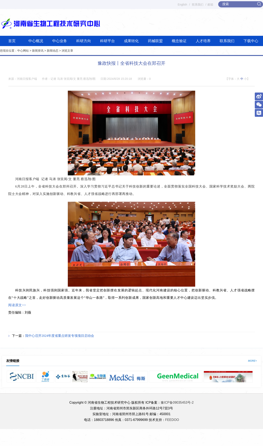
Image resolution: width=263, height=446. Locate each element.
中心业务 (59, 41)
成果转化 (131, 41)
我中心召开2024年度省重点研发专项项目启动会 (59, 335)
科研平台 (107, 41)
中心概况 (35, 41)
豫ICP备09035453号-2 (177, 402)
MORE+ (252, 360)
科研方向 (83, 41)
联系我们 (197, 4)
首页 (12, 41)
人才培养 (203, 41)
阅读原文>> (17, 305)
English (182, 4)
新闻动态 (52, 50)
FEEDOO (172, 420)
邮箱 (210, 4)
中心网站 (23, 50)
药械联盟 (155, 41)
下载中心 (250, 41)
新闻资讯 (38, 50)
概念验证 (179, 41)
